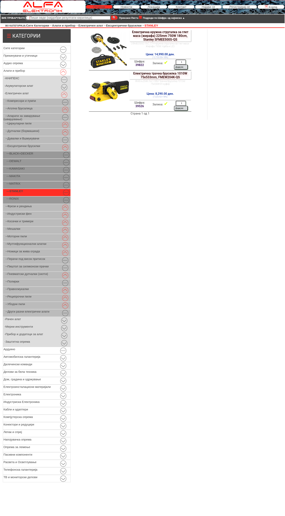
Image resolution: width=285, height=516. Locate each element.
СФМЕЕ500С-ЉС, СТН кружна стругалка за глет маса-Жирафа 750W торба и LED (160, 45)
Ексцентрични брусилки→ (125, 25)
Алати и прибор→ (65, 25)
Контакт (181, 7)
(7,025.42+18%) (160, 96)
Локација (154, 7)
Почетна (99, 7)
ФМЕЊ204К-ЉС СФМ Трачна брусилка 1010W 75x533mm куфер (160, 82)
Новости (126, 7)
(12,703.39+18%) (160, 57)
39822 (139, 65)
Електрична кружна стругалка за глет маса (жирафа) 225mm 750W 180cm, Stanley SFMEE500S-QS (160, 35)
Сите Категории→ (39, 25)
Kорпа (271, 7)
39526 (139, 106)
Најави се (208, 7)
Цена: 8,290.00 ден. (160, 93)
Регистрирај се (240, 7)
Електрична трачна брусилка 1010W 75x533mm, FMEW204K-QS (160, 75)
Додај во (179, 67)
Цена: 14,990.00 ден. (160, 54)
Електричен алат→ (92, 25)
